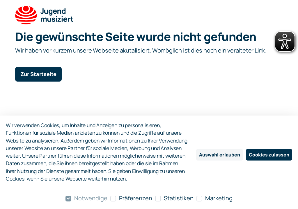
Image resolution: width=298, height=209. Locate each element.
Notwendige (90, 198)
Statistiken (179, 198)
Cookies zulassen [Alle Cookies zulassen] (269, 155)
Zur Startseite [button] (38, 74)
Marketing (219, 198)
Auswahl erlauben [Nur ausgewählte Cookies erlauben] (219, 155)
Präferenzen (135, 198)
